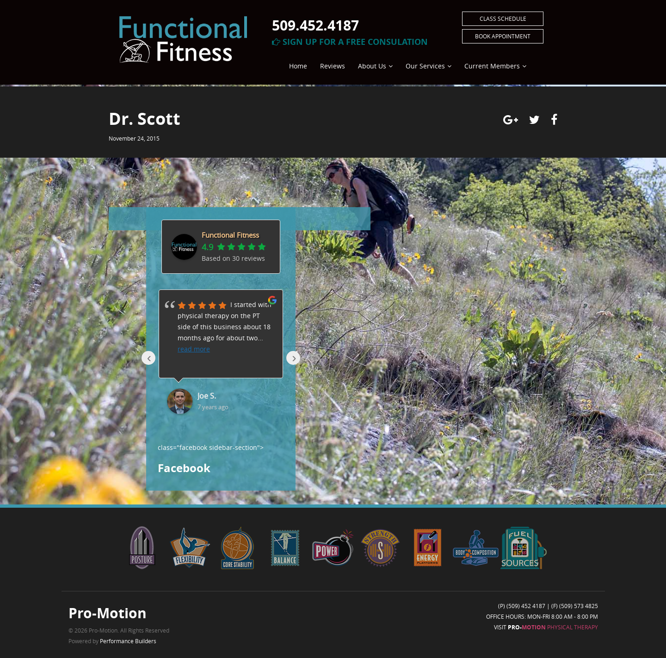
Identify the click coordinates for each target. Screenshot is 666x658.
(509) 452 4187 (525, 605)
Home (298, 65)
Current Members (492, 65)
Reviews (332, 65)
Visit (546, 627)
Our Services (425, 65)
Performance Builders (128, 641)
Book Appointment (502, 36)
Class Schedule (503, 18)
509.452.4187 (315, 25)
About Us (372, 65)
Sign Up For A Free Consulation (350, 42)
